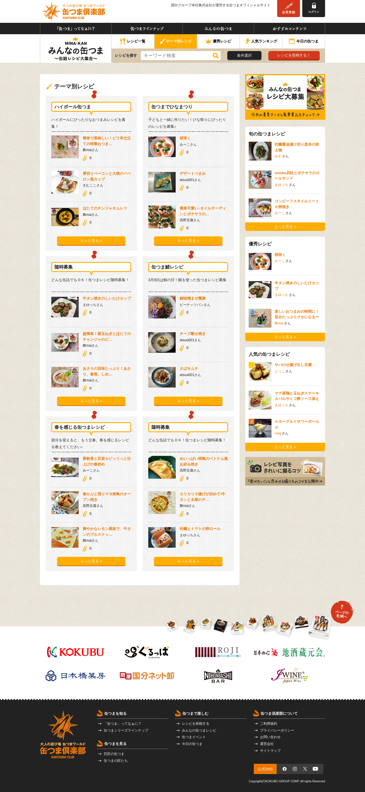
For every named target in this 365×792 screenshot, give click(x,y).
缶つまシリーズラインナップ (126, 730)
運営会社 (267, 744)
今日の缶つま (304, 41)
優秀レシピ (218, 41)
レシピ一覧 (132, 41)
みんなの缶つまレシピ (199, 730)
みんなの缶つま (218, 28)
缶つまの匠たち (116, 761)
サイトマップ (270, 751)
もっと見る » (91, 240)
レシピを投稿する (195, 724)
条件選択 (244, 55)
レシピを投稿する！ (294, 55)
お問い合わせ (270, 737)
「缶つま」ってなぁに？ (75, 28)
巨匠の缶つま (114, 754)
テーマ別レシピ (175, 41)
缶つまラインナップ (146, 28)
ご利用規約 (268, 724)
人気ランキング (261, 41)
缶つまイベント (194, 737)
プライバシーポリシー (277, 730)
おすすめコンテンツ (289, 28)
